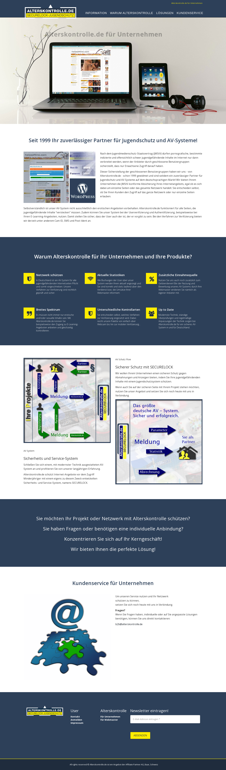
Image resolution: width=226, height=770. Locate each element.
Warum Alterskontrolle (131, 13)
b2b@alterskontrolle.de (129, 624)
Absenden (140, 735)
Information (96, 13)
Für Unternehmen (110, 716)
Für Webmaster (109, 719)
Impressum (77, 722)
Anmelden (76, 719)
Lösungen (165, 13)
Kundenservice (190, 13)
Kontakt (75, 716)
